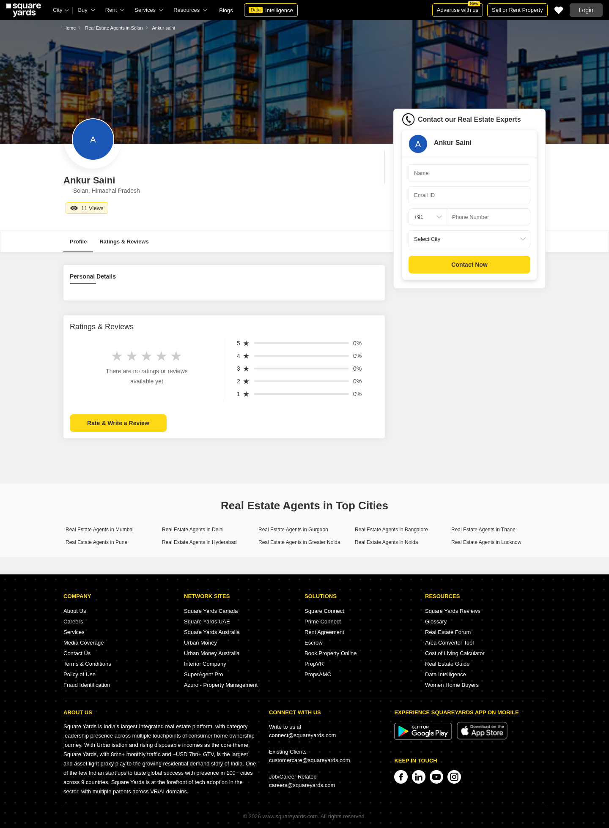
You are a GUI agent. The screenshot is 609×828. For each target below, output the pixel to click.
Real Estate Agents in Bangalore (391, 530)
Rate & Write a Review (118, 423)
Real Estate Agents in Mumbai (100, 530)
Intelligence (271, 10)
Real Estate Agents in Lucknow (486, 542)
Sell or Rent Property (517, 10)
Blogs (226, 10)
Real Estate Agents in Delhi (192, 530)
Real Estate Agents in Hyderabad (199, 542)
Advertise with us (458, 8)
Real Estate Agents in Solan (114, 27)
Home (69, 27)
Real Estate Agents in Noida (386, 542)
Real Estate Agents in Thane (483, 530)
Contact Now (469, 264)
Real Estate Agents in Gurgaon (293, 530)
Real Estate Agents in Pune (96, 542)
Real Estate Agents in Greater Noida (299, 542)
